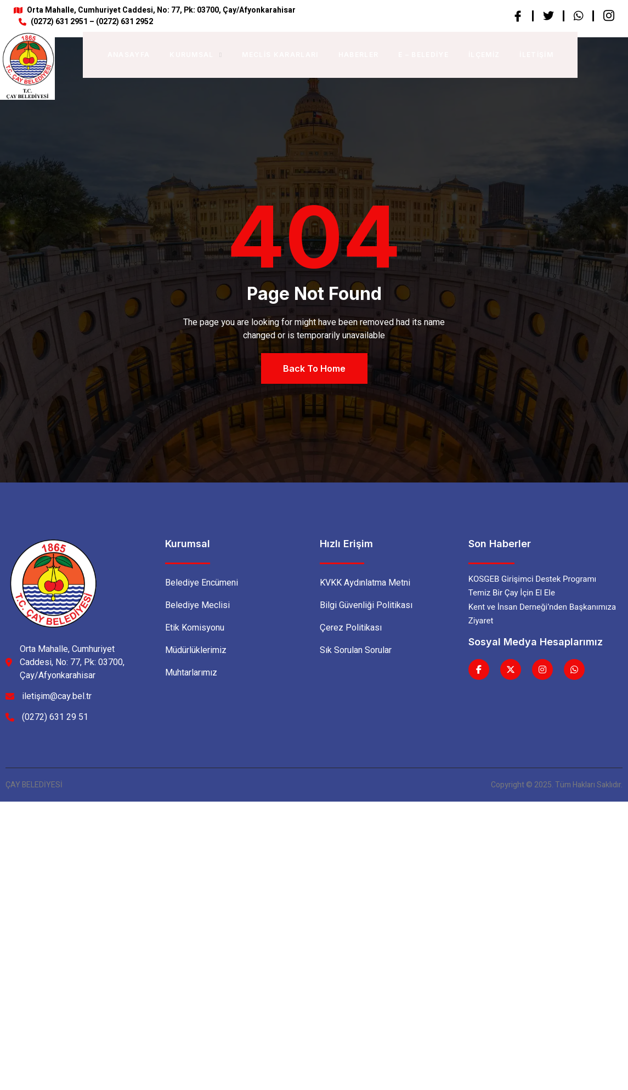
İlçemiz (484, 54)
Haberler (358, 54)
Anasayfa (129, 54)
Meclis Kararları (280, 54)
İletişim (536, 54)
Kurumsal (195, 54)
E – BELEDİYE (423, 54)
